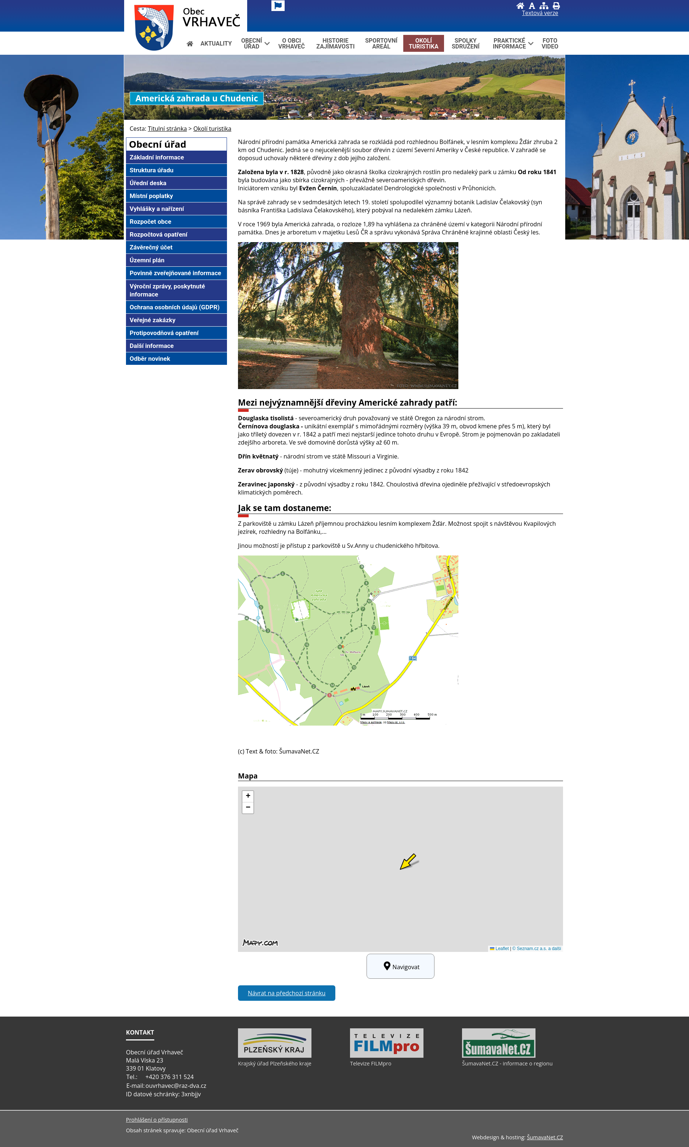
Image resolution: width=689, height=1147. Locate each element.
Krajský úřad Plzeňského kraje (274, 1063)
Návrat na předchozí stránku (287, 993)
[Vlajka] (278, 5)
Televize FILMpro (370, 1063)
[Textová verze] (540, 13)
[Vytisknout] (556, 5)
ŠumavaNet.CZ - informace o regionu (507, 1063)
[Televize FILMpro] (386, 1056)
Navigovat (401, 966)
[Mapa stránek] (544, 5)
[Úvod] (520, 5)
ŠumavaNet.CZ (545, 1137)
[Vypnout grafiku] (532, 5)
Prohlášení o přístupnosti (157, 1119)
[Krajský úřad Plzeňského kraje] (274, 1056)
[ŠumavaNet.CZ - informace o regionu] (498, 1056)
